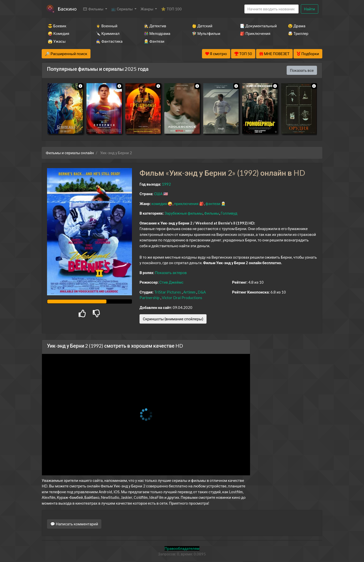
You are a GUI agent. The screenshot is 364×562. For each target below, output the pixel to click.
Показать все (302, 70)
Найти (309, 9)
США (158, 193)
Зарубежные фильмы (184, 213)
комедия (159, 203)
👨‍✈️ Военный (106, 26)
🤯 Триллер (298, 33)
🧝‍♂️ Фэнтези (154, 41)
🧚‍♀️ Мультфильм (206, 33)
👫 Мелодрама (157, 33)
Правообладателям (182, 548)
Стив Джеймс (171, 282)
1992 (166, 184)
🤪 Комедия (58, 33)
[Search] (271, 9)
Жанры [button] (147, 9)
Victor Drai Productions (182, 297)
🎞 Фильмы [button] (93, 9)
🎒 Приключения (255, 33)
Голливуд (229, 213)
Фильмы (211, 213)
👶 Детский (202, 26)
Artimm (189, 292)
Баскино (67, 9)
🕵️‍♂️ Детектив (155, 26)
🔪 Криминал (108, 33)
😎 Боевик (57, 26)
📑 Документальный (257, 26)
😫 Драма (296, 26)
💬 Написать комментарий (74, 524)
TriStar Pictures (167, 292)
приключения (186, 203)
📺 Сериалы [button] (122, 9)
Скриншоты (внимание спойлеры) (173, 319)
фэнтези (213, 203)
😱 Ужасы (57, 41)
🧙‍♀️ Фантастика (109, 41)
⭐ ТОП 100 (171, 9)
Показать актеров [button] (171, 272)
